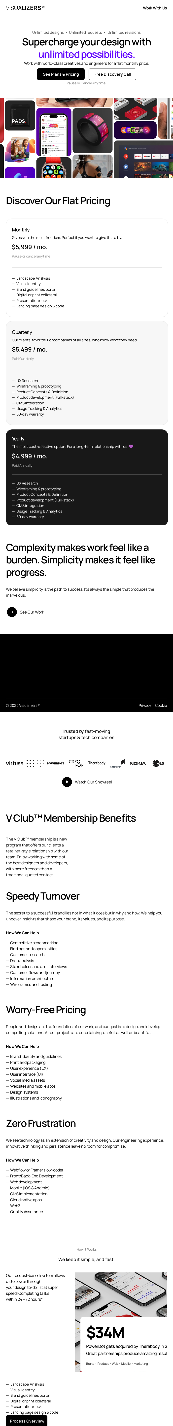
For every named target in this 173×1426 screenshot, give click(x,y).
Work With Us (155, 8)
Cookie (161, 705)
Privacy (145, 705)
